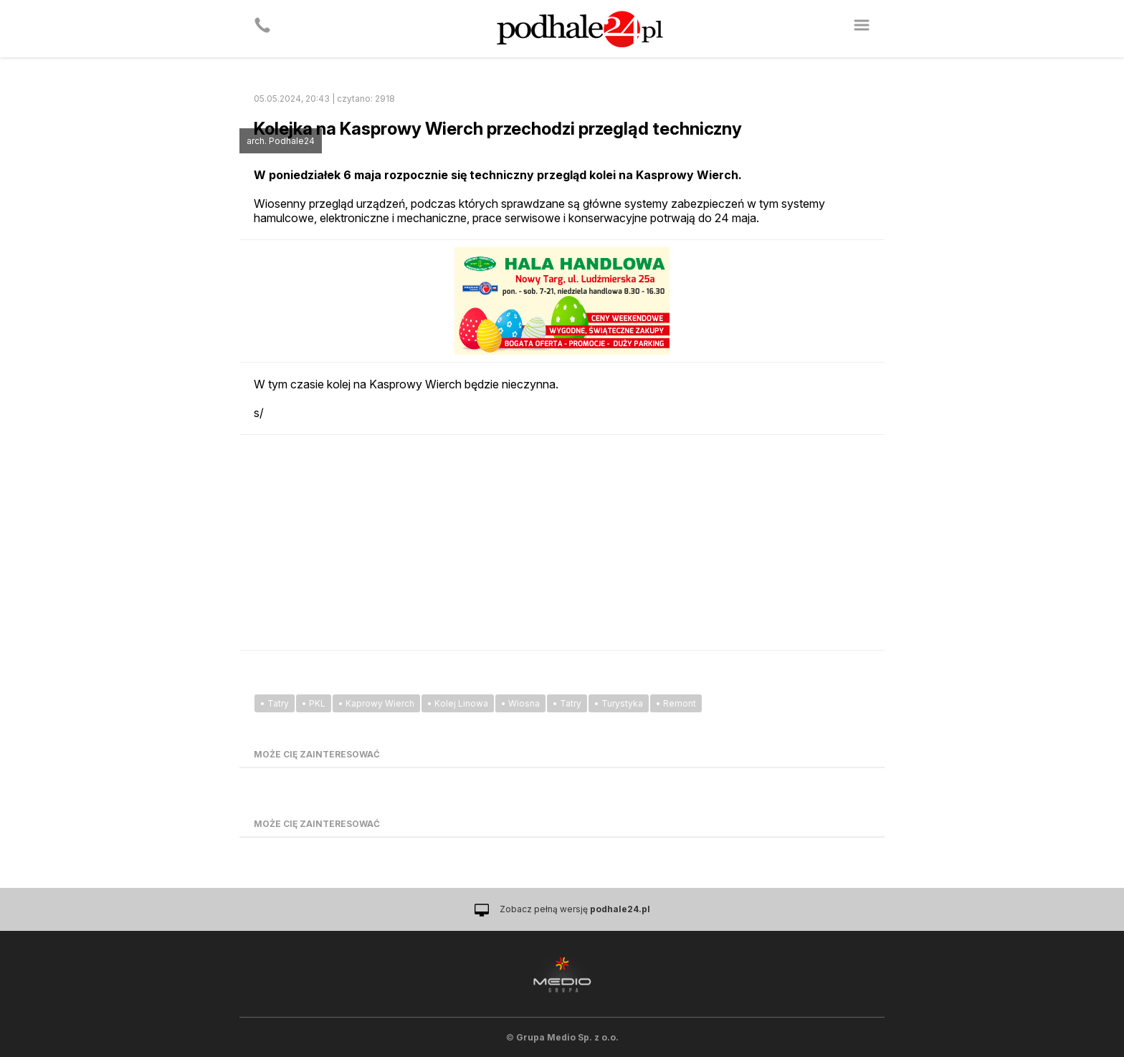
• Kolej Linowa (457, 703)
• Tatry (274, 703)
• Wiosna (520, 703)
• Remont (676, 703)
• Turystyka (618, 703)
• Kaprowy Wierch (376, 703)
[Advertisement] (562, 542)
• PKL (313, 703)
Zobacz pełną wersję (575, 909)
